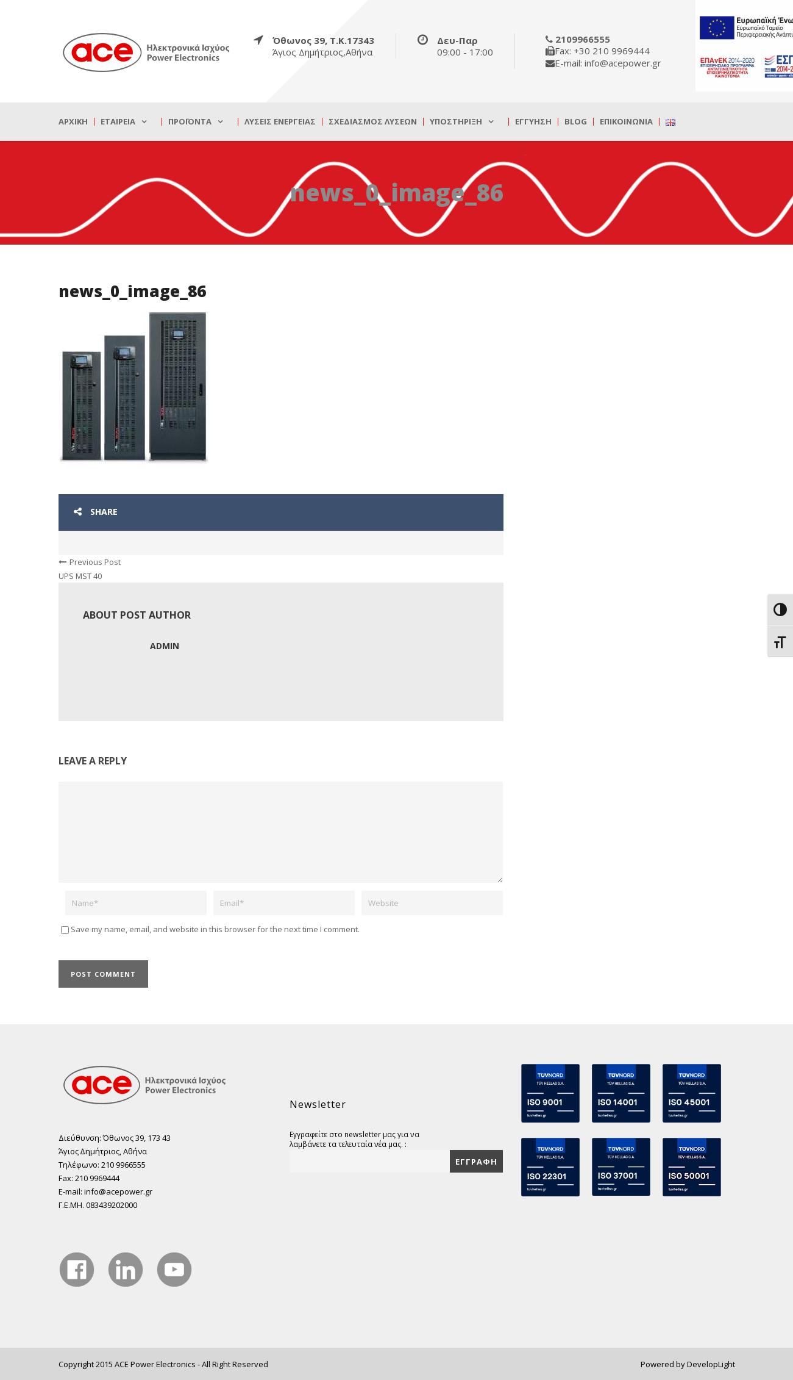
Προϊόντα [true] (190, 122)
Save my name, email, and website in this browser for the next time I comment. (215, 929)
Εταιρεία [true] (118, 122)
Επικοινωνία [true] (626, 122)
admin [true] (164, 646)
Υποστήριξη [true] (456, 122)
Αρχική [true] (73, 122)
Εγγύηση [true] (533, 122)
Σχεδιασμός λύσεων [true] (373, 122)
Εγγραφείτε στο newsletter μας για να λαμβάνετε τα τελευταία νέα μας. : (354, 1139)
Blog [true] (575, 122)
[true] (147, 51)
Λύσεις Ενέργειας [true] (280, 122)
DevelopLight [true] (711, 1364)
